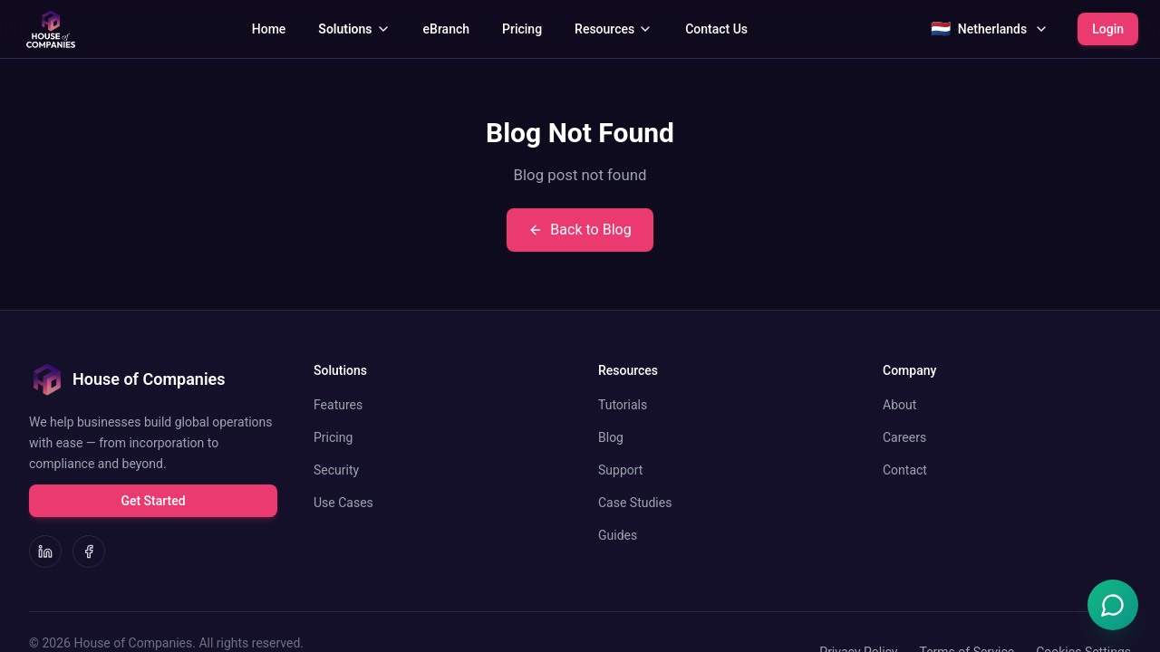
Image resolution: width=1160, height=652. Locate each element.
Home (269, 29)
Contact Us (716, 29)
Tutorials (622, 405)
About (899, 405)
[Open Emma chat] (1113, 605)
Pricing (522, 29)
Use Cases (343, 502)
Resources (613, 29)
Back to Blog (579, 229)
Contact (905, 470)
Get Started (153, 501)
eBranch (446, 29)
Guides (617, 535)
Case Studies (635, 502)
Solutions (354, 29)
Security (336, 470)
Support (620, 470)
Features (338, 405)
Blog (611, 437)
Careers (904, 437)
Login (1108, 29)
